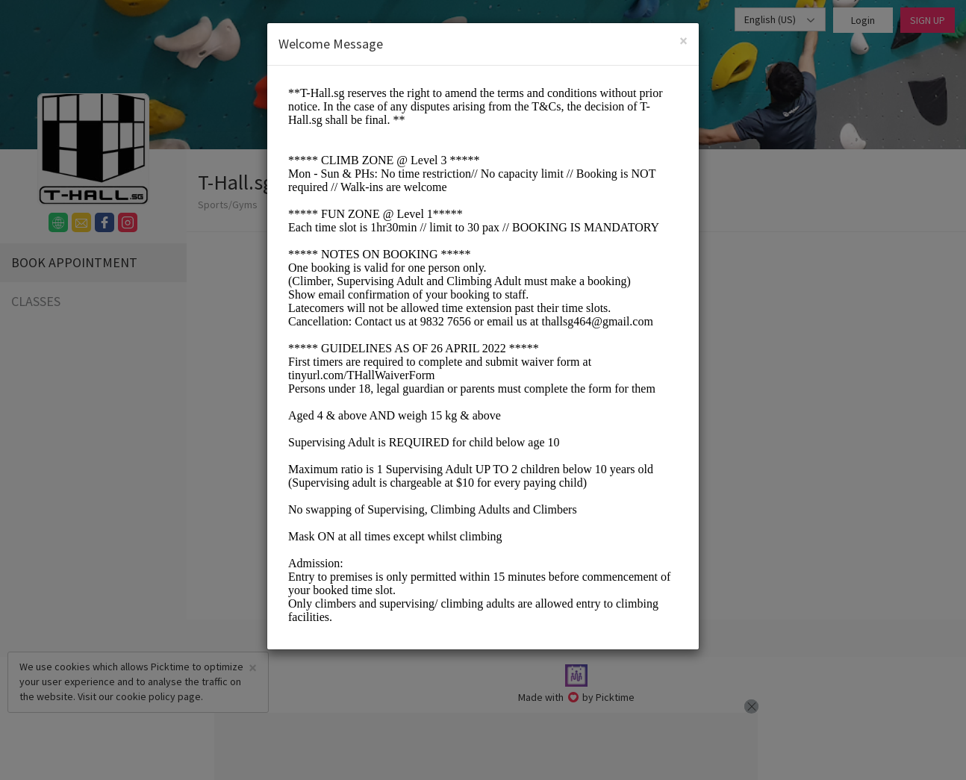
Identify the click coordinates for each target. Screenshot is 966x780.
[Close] (683, 41)
